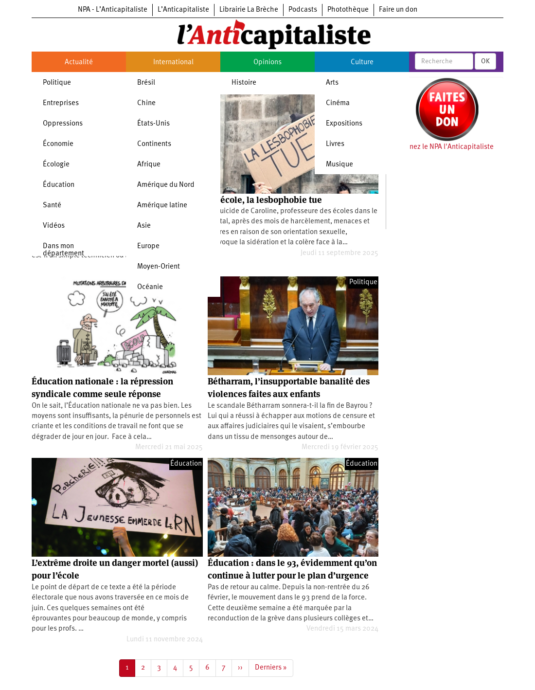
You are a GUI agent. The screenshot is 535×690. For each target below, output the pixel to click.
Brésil (146, 83)
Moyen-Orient (158, 267)
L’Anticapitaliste (183, 10)
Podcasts (302, 10)
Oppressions (63, 123)
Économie (58, 144)
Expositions (344, 123)
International (173, 62)
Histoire (244, 83)
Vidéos (54, 226)
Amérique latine (162, 205)
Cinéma (338, 103)
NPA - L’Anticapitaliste (112, 10)
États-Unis (153, 123)
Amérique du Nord (166, 185)
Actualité (79, 62)
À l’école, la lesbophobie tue (265, 199)
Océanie (150, 287)
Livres (335, 144)
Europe (148, 246)
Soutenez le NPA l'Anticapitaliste (442, 147)
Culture (362, 62)
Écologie (56, 164)
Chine (146, 103)
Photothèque (348, 10)
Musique (339, 164)
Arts (332, 83)
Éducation (58, 185)
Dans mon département (63, 250)
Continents (154, 144)
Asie (144, 226)
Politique (57, 83)
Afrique (148, 164)
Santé (52, 205)
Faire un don (398, 10)
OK (485, 61)
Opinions (267, 62)
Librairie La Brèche (248, 10)
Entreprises (61, 103)
